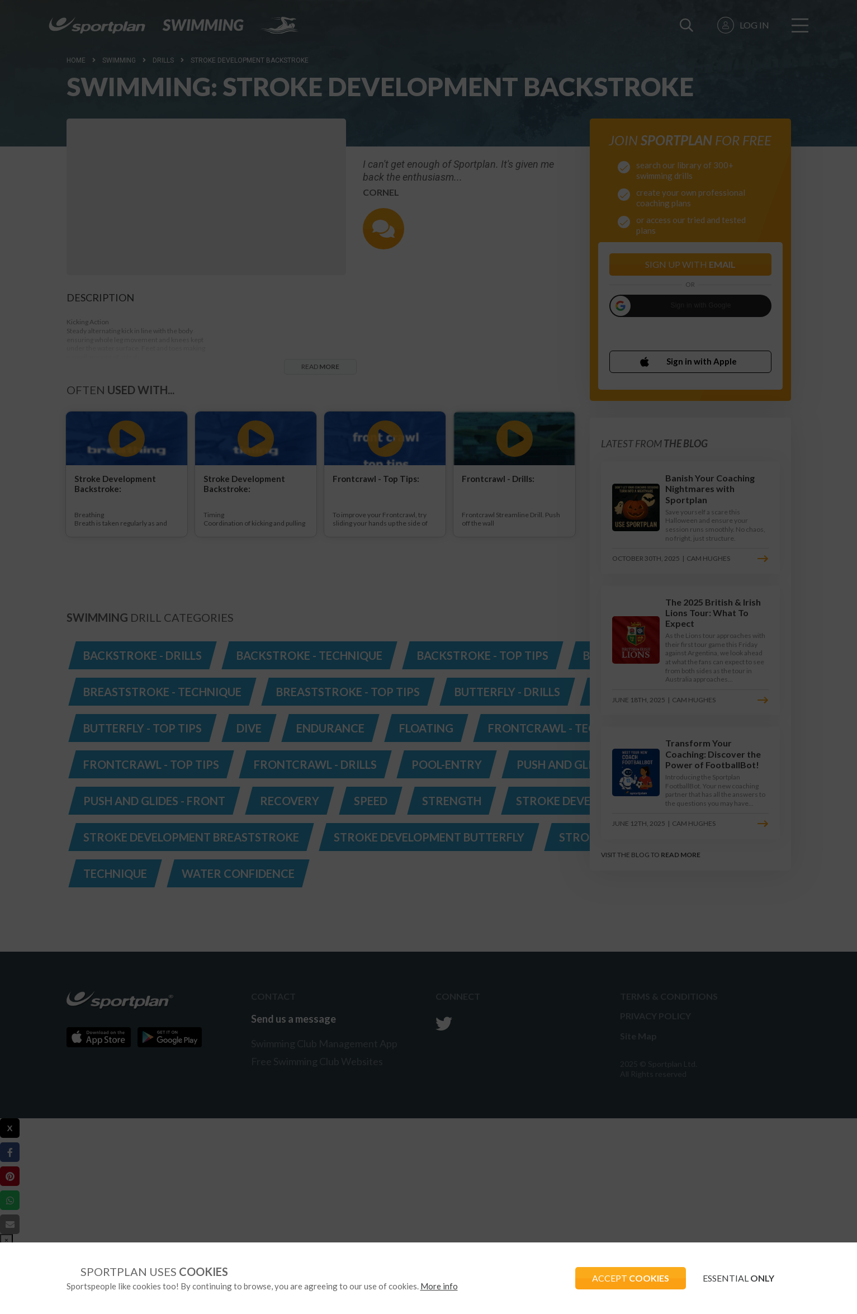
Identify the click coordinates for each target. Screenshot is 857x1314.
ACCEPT (630, 1278)
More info (439, 1286)
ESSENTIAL (738, 1278)
